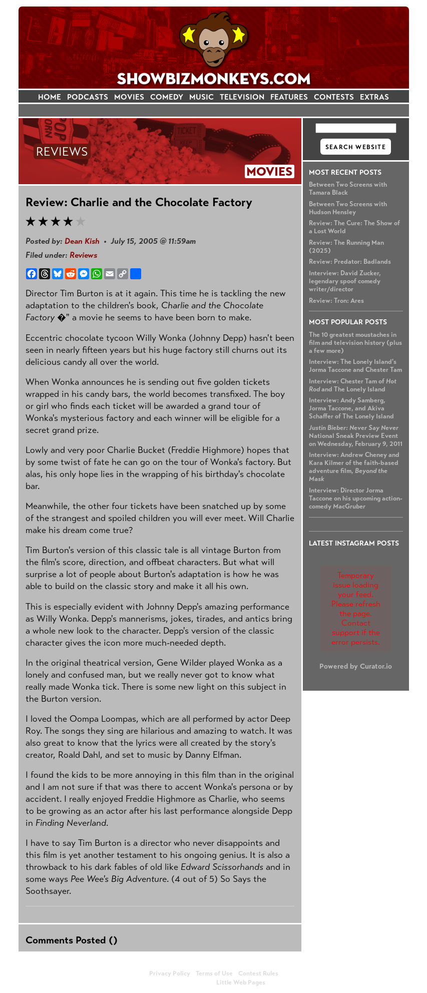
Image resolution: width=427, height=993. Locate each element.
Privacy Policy (169, 973)
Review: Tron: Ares (336, 301)
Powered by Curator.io (355, 666)
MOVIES (129, 97)
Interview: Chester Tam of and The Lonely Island (352, 385)
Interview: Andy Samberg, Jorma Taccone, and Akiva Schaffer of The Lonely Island (351, 408)
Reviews (83, 255)
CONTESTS (334, 97)
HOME (49, 97)
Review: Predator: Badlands (350, 262)
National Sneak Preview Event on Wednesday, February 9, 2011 (355, 436)
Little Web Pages (240, 982)
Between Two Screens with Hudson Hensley (348, 208)
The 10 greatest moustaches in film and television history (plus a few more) (355, 343)
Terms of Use (214, 973)
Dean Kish (82, 241)
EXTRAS (374, 97)
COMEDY (166, 97)
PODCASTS (87, 97)
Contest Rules (258, 973)
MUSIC (201, 97)
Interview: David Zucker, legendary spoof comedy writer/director (345, 281)
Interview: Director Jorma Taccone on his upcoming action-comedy (355, 498)
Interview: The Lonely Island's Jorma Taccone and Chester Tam (355, 366)
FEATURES (289, 97)
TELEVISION (242, 97)
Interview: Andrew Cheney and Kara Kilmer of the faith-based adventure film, (354, 467)
